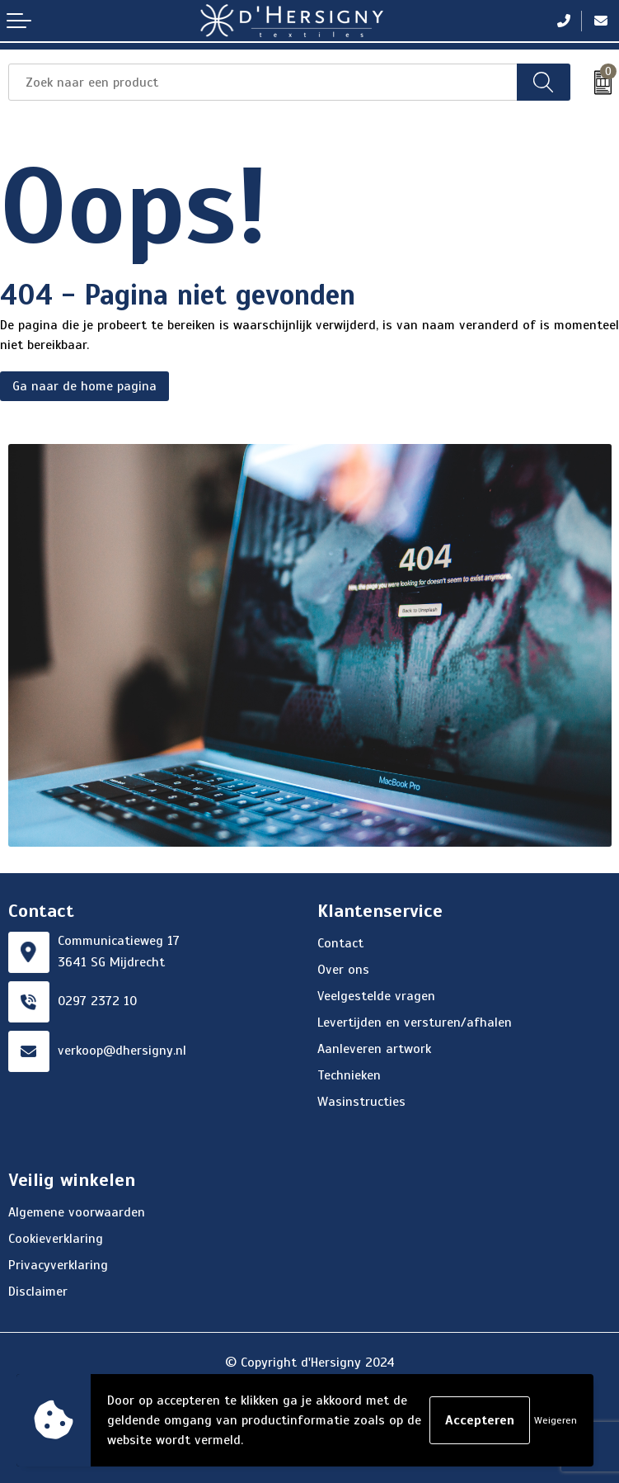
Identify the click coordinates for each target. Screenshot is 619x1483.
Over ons (343, 969)
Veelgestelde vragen (376, 996)
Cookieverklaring (55, 1238)
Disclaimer (38, 1291)
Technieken (349, 1075)
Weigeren (555, 1420)
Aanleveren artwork (374, 1049)
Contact (340, 943)
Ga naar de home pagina (84, 386)
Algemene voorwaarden (76, 1212)
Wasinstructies (361, 1101)
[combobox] (263, 82)
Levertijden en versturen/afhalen (414, 1022)
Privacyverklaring (58, 1265)
